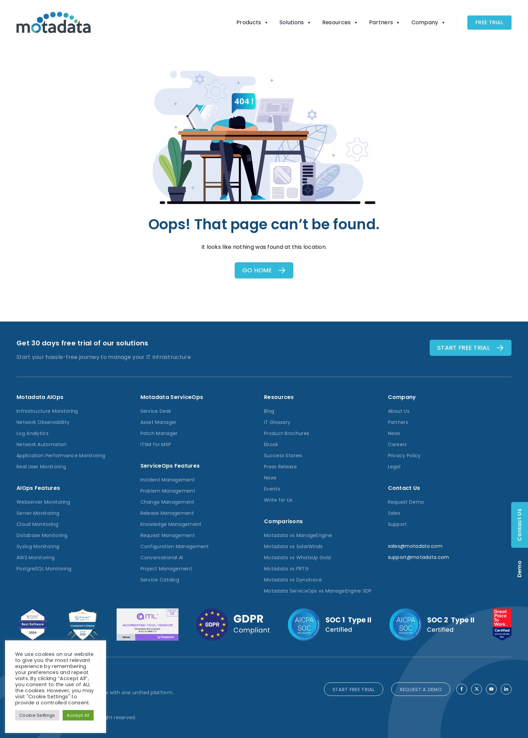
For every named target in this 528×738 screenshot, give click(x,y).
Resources (340, 22)
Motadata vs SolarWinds (293, 546)
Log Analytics (32, 433)
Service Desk (155, 411)
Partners (385, 22)
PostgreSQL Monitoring (43, 569)
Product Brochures (286, 433)
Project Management (166, 569)
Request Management (167, 535)
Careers (397, 444)
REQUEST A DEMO (421, 689)
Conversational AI (161, 558)
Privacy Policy (404, 455)
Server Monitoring (37, 513)
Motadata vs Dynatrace (293, 580)
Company (428, 22)
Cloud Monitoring (37, 524)
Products (252, 22)
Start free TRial (463, 347)
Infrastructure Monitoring (47, 411)
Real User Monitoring (41, 467)
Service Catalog (159, 580)
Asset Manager (158, 422)
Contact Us (519, 525)
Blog (269, 411)
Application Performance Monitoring (60, 455)
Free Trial (489, 22)
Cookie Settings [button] (37, 715)
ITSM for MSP (155, 444)
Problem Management (167, 491)
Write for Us (278, 500)
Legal (394, 467)
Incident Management (167, 480)
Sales (394, 513)
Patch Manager (159, 433)
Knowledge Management (171, 524)
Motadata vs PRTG (286, 569)
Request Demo (406, 502)
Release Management (167, 513)
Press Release (280, 467)
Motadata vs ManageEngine (298, 535)
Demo (519, 569)
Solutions (295, 22)
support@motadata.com (418, 557)
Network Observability (42, 422)
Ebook (271, 444)
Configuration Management (174, 546)
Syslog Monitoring (37, 546)
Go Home (257, 270)
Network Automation (41, 444)
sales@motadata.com (415, 546)
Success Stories (283, 455)
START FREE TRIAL (353, 689)
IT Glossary (277, 422)
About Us (398, 411)
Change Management (167, 502)
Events (272, 489)
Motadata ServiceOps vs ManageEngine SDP (318, 591)
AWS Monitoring (35, 558)
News (270, 478)
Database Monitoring (42, 535)
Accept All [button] (78, 715)
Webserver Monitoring (43, 502)
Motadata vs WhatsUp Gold (297, 558)
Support (397, 524)
